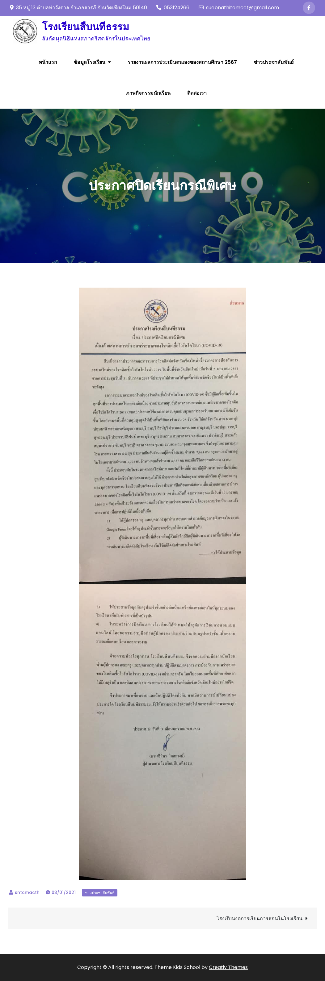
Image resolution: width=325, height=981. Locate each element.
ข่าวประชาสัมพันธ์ (274, 62)
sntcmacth (27, 892)
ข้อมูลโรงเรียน (89, 62)
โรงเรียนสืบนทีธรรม (85, 27)
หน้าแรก (48, 62)
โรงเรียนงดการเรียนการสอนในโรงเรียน (259, 918)
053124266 (172, 7)
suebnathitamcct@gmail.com (239, 7)
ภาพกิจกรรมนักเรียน (148, 93)
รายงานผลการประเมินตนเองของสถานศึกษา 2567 (182, 62)
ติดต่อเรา (197, 93)
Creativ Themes (228, 967)
